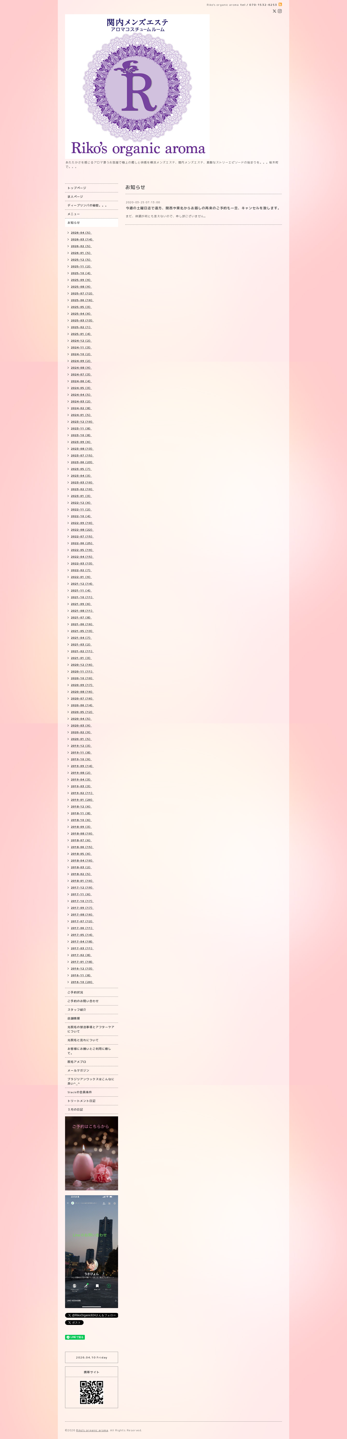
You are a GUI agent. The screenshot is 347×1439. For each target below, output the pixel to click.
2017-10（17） (82, 901)
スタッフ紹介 (76, 1010)
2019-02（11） (82, 793)
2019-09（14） (82, 766)
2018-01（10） (82, 881)
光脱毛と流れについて (83, 1040)
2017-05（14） (82, 935)
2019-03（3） (81, 786)
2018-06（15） (82, 847)
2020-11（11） (82, 671)
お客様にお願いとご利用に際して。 (89, 1051)
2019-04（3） (81, 779)
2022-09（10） (82, 523)
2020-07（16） (82, 698)
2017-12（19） (82, 887)
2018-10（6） (81, 820)
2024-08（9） (81, 368)
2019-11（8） (81, 752)
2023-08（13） (82, 449)
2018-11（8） (81, 813)
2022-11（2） (81, 509)
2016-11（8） (81, 975)
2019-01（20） (82, 800)
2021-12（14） (82, 584)
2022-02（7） (81, 570)
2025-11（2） (81, 266)
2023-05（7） (81, 469)
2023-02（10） (82, 489)
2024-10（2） (81, 354)
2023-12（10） (82, 422)
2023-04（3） (81, 476)
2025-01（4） (81, 334)
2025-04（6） (81, 314)
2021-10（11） (82, 597)
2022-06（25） (82, 543)
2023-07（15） (82, 455)
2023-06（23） (82, 462)
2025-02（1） (81, 327)
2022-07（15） (82, 536)
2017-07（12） (82, 921)
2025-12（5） (81, 260)
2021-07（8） (81, 617)
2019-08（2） (81, 773)
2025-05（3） (81, 307)
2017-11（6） (81, 894)
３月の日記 (75, 1109)
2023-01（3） (81, 496)
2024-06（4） (81, 381)
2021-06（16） (82, 624)
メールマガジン (78, 1070)
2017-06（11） (82, 928)
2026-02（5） (81, 246)
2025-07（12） (82, 293)
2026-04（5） (81, 233)
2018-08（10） (82, 833)
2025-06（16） (82, 300)
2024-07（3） (81, 374)
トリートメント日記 (81, 1101)
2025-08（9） (81, 287)
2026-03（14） (82, 239)
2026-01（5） (81, 253)
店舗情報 (73, 1018)
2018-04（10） (82, 860)
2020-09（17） (82, 685)
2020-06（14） (82, 705)
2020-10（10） (82, 678)
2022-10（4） (81, 516)
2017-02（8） (81, 955)
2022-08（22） (82, 530)
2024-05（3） (81, 388)
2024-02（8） (81, 408)
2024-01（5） (81, 415)
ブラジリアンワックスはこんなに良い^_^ (90, 1081)
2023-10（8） (81, 435)
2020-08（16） (82, 692)
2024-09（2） (81, 361)
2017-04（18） (82, 941)
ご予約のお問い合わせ (83, 1001)
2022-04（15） (82, 557)
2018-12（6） (81, 806)
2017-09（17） (82, 908)
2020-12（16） (82, 665)
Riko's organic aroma (92, 1430)
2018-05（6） (81, 854)
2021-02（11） (82, 651)
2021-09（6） (81, 604)
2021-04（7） (81, 638)
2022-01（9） (81, 577)
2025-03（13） (82, 320)
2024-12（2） (81, 341)
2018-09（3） (81, 827)
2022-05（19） (82, 550)
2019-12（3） (81, 746)
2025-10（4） (81, 273)
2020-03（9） (81, 725)
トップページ (76, 188)
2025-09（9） (81, 280)
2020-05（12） (82, 712)
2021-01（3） (81, 658)
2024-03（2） (81, 401)
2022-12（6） (81, 503)
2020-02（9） (81, 732)
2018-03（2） (81, 867)
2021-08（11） (82, 611)
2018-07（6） (81, 840)
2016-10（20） (82, 982)
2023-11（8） (81, 428)
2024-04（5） (81, 395)
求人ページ (75, 197)
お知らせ (73, 223)
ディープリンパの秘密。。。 (87, 205)
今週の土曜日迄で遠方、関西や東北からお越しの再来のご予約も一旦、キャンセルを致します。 (203, 208)
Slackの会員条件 (79, 1092)
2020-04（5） (81, 719)
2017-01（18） (82, 962)
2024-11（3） (81, 347)
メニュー (73, 214)
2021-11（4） (81, 590)
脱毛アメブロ (76, 1062)
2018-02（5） (81, 874)
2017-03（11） (82, 948)
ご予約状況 (75, 992)
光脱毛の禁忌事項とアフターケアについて (90, 1029)
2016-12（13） (82, 969)
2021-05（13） (82, 631)
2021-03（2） (81, 644)
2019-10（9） (81, 759)
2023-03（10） (82, 482)
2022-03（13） (82, 563)
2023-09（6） (81, 442)
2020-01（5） (81, 739)
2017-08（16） (82, 914)
